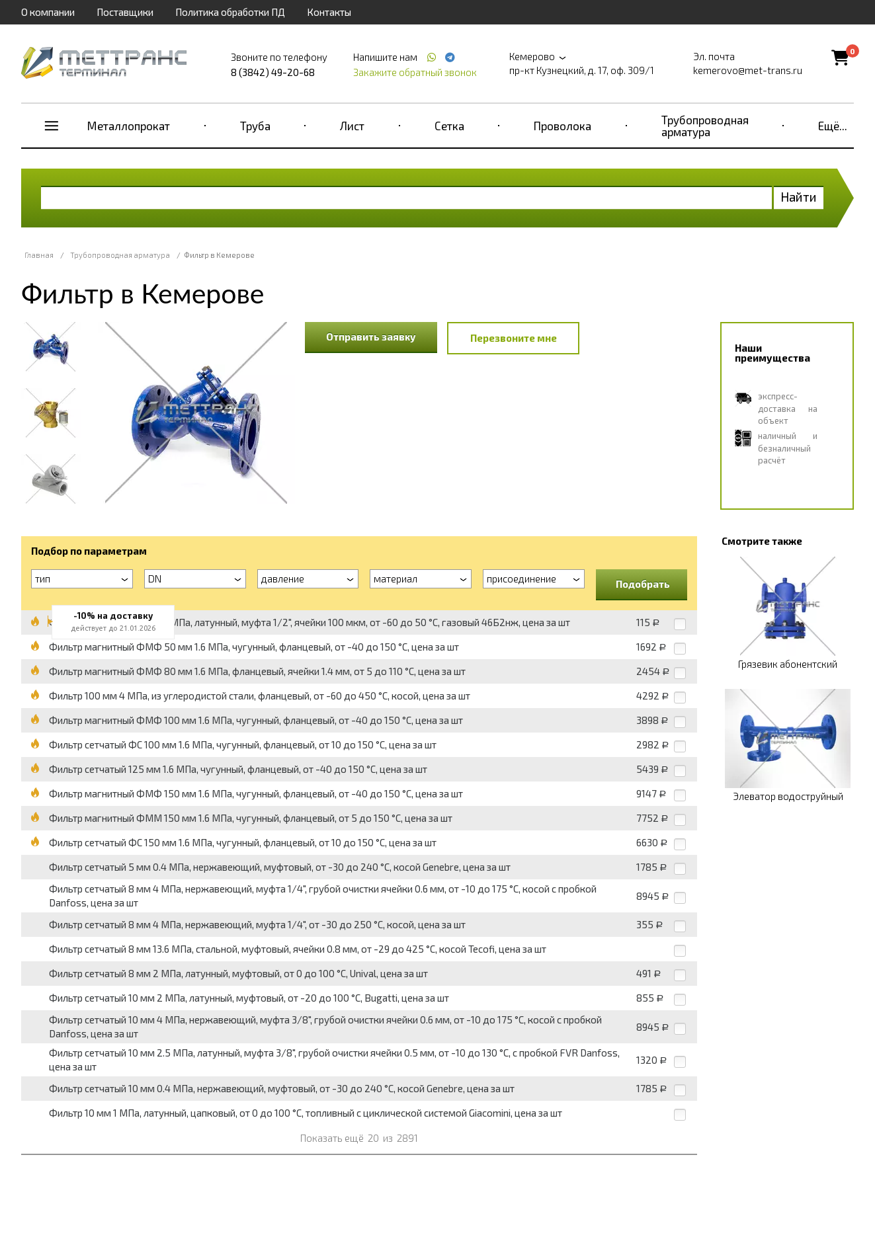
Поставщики (125, 12)
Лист (352, 126)
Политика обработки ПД (230, 12)
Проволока (562, 126)
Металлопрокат (128, 126)
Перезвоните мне (513, 338)
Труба (255, 126)
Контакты (329, 12)
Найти (798, 196)
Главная (39, 255)
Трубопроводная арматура (705, 126)
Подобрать (643, 584)
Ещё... (832, 126)
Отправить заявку (371, 336)
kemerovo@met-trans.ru (747, 70)
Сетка (449, 126)
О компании (48, 12)
